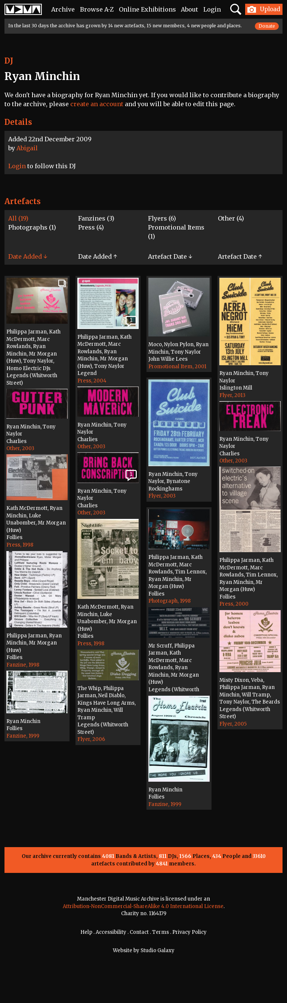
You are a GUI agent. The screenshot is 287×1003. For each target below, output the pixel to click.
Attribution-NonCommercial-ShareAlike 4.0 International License (143, 906)
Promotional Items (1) (176, 232)
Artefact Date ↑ (240, 256)
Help (86, 932)
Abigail (27, 148)
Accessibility (111, 932)
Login (212, 9)
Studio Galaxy (158, 950)
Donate (267, 26)
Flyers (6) (162, 218)
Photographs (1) (32, 227)
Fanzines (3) (96, 218)
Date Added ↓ (27, 256)
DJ (8, 60)
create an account (96, 104)
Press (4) (91, 227)
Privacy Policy (189, 932)
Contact (139, 932)
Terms (160, 932)
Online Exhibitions (147, 9)
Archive (63, 9)
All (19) (18, 218)
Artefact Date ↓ (170, 256)
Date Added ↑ (97, 256)
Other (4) (231, 218)
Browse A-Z (97, 9)
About (189, 9)
